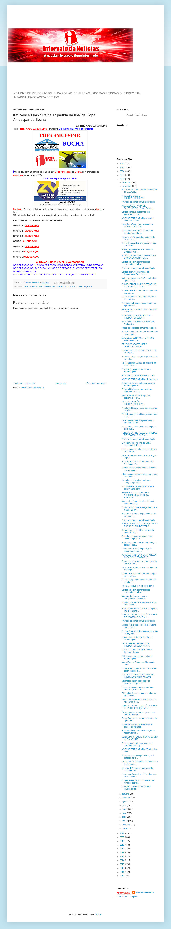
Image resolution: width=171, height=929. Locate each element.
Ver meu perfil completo (127, 897)
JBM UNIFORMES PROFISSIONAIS (138, 586)
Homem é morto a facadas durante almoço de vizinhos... (137, 725)
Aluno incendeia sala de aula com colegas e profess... (136, 481)
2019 (122, 841)
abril (124, 817)
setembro (126, 798)
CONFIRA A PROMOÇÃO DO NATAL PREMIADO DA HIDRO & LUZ (138, 676)
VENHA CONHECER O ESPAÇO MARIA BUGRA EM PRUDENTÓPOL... (140, 525)
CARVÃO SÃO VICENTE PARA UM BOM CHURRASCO (137, 225)
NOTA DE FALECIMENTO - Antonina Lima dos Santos (138, 219)
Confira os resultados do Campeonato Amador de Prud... (138, 781)
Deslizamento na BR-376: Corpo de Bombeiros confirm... (137, 232)
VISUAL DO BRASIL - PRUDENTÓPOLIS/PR (133, 197)
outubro (125, 794)
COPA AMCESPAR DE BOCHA (55, 287)
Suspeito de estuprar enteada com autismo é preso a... (137, 537)
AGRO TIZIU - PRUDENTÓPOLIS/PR (138, 375)
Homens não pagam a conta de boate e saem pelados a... (139, 669)
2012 (122, 868)
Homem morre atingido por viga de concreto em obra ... (137, 550)
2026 (122, 163)
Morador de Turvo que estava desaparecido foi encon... (134, 597)
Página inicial (60, 383)
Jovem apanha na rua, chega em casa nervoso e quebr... (138, 713)
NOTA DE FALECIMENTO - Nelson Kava (140, 379)
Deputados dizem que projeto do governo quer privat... (136, 682)
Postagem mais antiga (96, 383)
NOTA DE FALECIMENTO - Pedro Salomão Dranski (137, 651)
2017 (122, 849)
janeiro (125, 828)
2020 (122, 837)
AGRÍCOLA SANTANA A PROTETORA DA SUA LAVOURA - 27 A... (139, 256)
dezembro (127, 182)
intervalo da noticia (32, 282)
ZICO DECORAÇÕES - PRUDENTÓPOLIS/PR (133, 403)
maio (124, 813)
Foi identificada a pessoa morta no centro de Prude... (137, 390)
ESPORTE (73, 287)
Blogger (98, 914)
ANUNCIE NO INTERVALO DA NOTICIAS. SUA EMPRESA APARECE (135, 495)
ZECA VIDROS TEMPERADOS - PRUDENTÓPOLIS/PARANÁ (136, 644)
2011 (122, 872)
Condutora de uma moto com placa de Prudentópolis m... (138, 384)
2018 (122, 845)
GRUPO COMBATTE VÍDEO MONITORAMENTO (134, 345)
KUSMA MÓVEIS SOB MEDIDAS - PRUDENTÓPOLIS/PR (137, 316)
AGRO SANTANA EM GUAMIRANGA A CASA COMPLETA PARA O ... (139, 556)
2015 (122, 856)
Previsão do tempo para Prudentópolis (138, 202)
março (125, 821)
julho (124, 805)
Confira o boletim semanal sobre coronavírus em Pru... (136, 263)
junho (125, 809)
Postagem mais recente (24, 383)
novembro (127, 186)
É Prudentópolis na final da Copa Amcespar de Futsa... (136, 444)
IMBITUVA (82, 287)
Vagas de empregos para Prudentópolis (139, 328)
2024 (122, 171)
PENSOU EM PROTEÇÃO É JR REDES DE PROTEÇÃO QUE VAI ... (139, 434)
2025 (122, 167)
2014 (122, 860)
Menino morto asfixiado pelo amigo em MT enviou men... (139, 700)
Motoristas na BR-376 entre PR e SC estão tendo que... (138, 339)
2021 (122, 833)
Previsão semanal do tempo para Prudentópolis (136, 370)
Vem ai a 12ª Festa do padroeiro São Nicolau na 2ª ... (138, 462)
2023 (122, 175)
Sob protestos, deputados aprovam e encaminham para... (138, 487)
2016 (122, 853)
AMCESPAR (30, 287)
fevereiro (126, 825)
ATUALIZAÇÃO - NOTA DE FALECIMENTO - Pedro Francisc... (138, 207)
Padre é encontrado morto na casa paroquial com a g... (137, 744)
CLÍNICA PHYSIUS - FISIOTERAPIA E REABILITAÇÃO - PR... (139, 285)
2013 (122, 864)
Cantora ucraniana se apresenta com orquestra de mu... (138, 421)
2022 (122, 179)
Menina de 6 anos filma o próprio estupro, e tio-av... (136, 396)
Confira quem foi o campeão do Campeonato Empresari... (135, 273)
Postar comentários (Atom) (32, 388)
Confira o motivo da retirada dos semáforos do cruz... (136, 213)
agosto (125, 802)
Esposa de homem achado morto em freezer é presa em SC (138, 688)
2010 (122, 876)
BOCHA (39, 287)
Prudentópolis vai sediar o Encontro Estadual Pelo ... (137, 250)
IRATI (89, 287)
